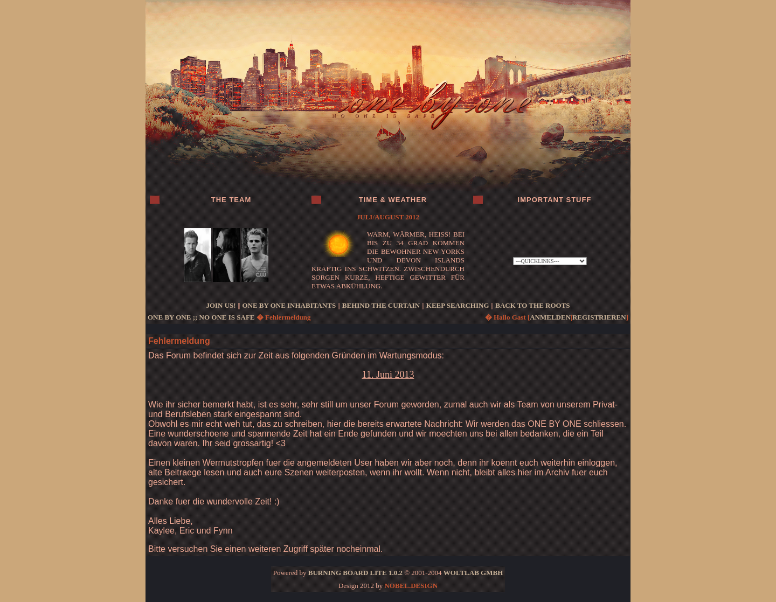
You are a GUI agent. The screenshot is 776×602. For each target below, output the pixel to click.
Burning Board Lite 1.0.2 (355, 573)
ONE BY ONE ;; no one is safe (201, 317)
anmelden (550, 317)
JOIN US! (220, 305)
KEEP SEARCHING (457, 305)
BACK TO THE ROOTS (532, 305)
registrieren (599, 317)
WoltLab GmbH (473, 573)
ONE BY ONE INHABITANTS (289, 305)
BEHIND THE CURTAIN (381, 305)
